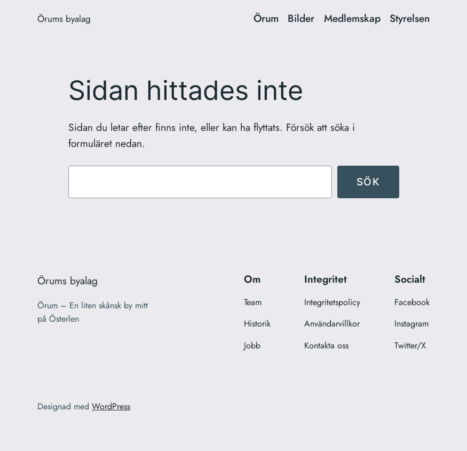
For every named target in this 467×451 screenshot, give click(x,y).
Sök (369, 181)
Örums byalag (64, 18)
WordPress (111, 406)
